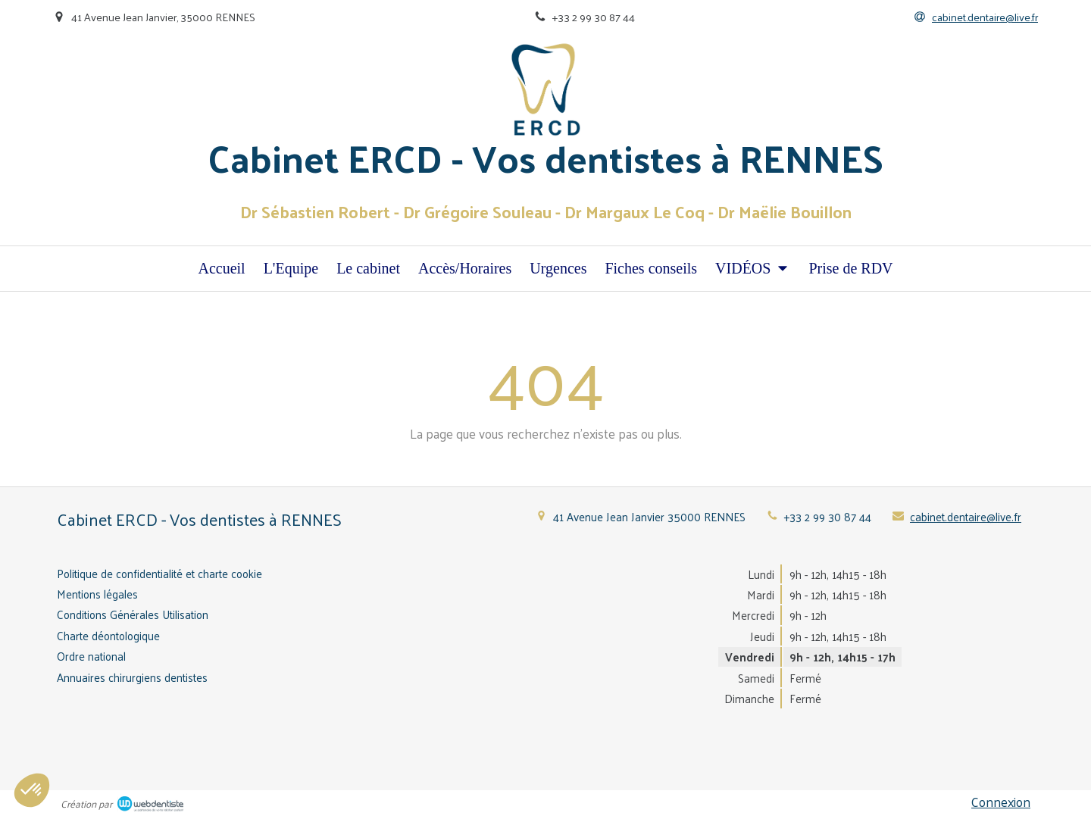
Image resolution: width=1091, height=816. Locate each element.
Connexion (1000, 801)
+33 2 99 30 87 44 (827, 516)
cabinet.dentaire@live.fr (965, 516)
